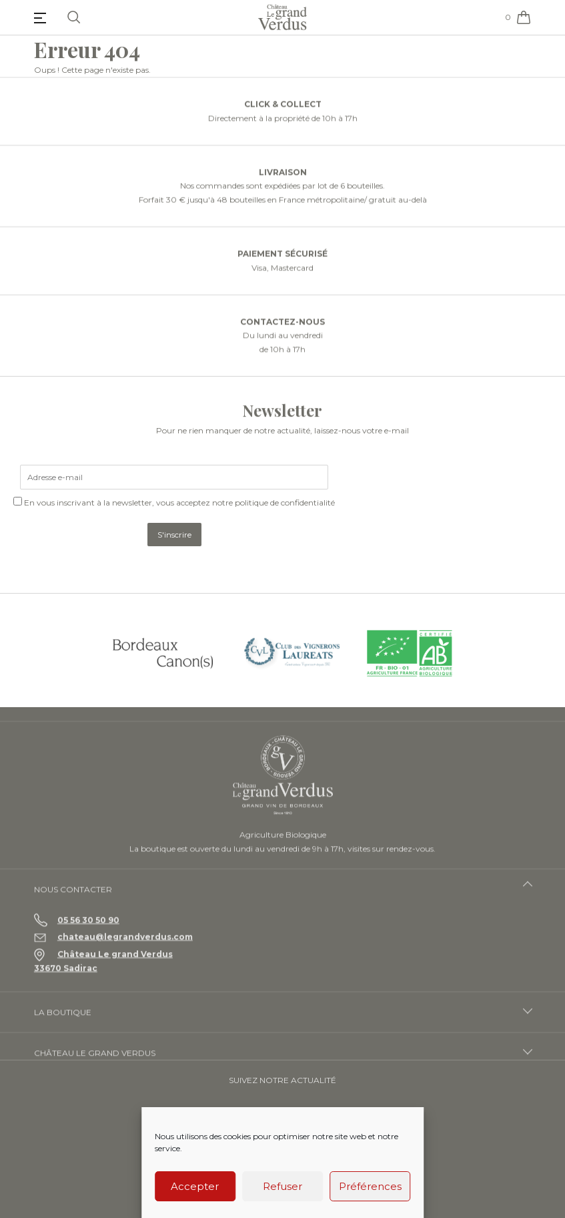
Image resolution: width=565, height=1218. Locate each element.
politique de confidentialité (285, 502)
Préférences (370, 1186)
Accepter (195, 1186)
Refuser (282, 1186)
